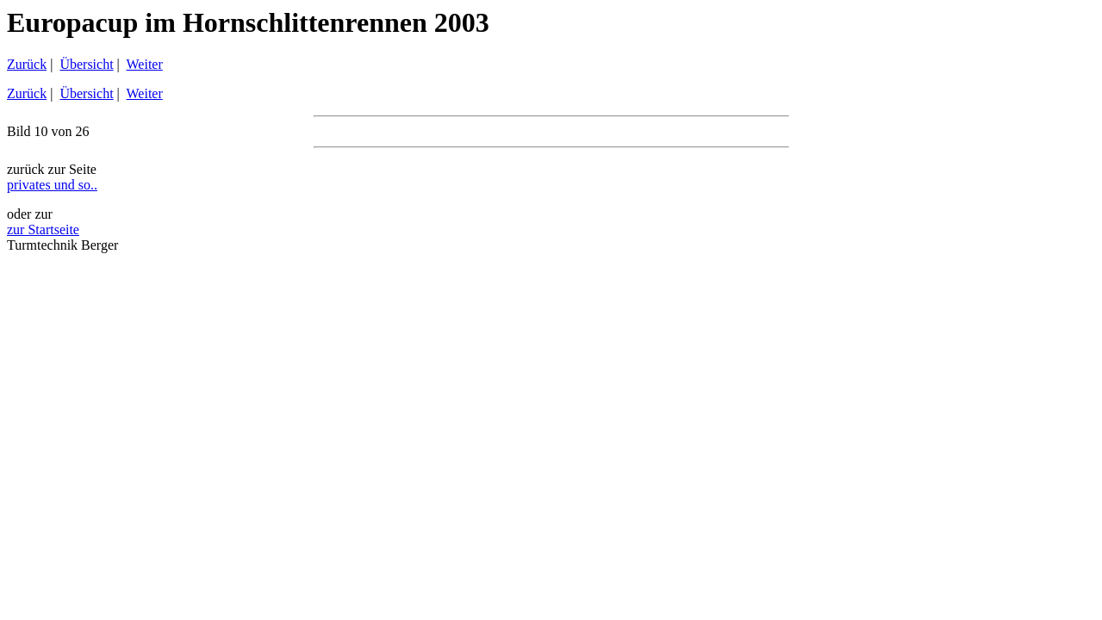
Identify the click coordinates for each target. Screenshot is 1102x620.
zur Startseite (43, 229)
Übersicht (86, 64)
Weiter (145, 64)
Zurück (27, 64)
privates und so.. (52, 184)
